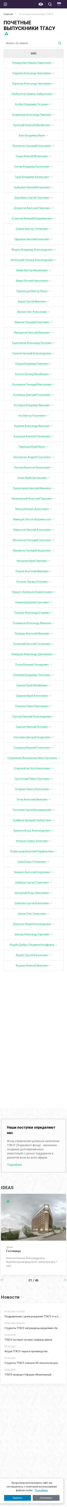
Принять (17, 1497)
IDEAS (7, 1187)
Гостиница (13, 1251)
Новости (10, 1297)
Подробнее (41, 1490)
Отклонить (46, 1497)
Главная (8, 14)
